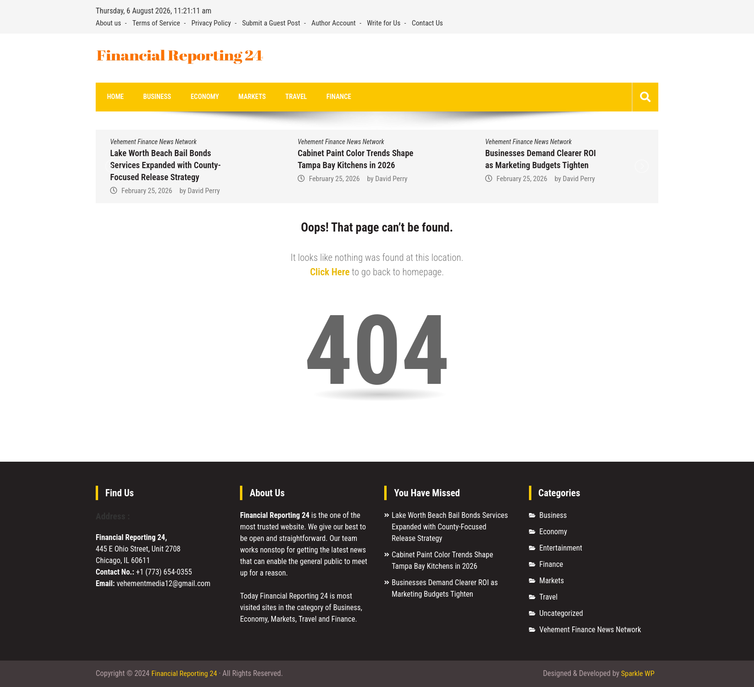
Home (113, 97)
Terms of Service (156, 23)
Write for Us (384, 23)
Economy (196, 97)
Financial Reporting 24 (185, 673)
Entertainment (561, 548)
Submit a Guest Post (271, 23)
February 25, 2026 (146, 191)
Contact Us (427, 23)
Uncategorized (561, 613)
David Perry (204, 191)
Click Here (330, 272)
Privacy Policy (211, 23)
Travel (280, 97)
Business (151, 97)
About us (108, 23)
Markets (239, 97)
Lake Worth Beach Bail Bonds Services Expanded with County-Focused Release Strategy (165, 165)
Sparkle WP (637, 673)
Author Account (334, 23)
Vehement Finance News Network (153, 142)
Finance (319, 97)
